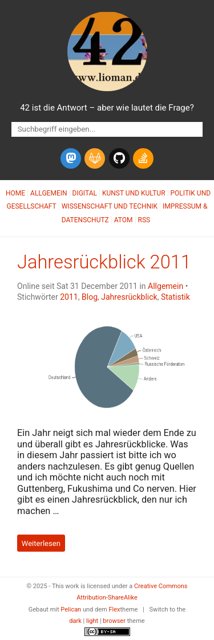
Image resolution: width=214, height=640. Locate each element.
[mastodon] (70, 158)
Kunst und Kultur (133, 193)
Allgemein (48, 193)
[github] (119, 158)
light (92, 621)
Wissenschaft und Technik (110, 206)
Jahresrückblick (129, 296)
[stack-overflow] (143, 158)
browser (114, 621)
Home (15, 193)
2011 (69, 296)
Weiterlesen (41, 543)
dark (75, 621)
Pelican (70, 609)
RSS (144, 220)
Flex (114, 609)
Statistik (175, 296)
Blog (90, 296)
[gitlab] (94, 158)
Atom (123, 220)
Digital (84, 193)
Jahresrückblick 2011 (104, 262)
